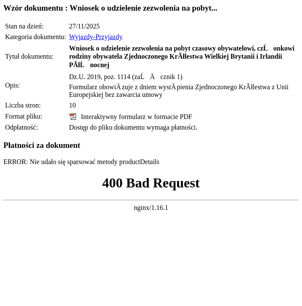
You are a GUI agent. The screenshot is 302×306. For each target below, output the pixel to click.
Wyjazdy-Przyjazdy (96, 36)
